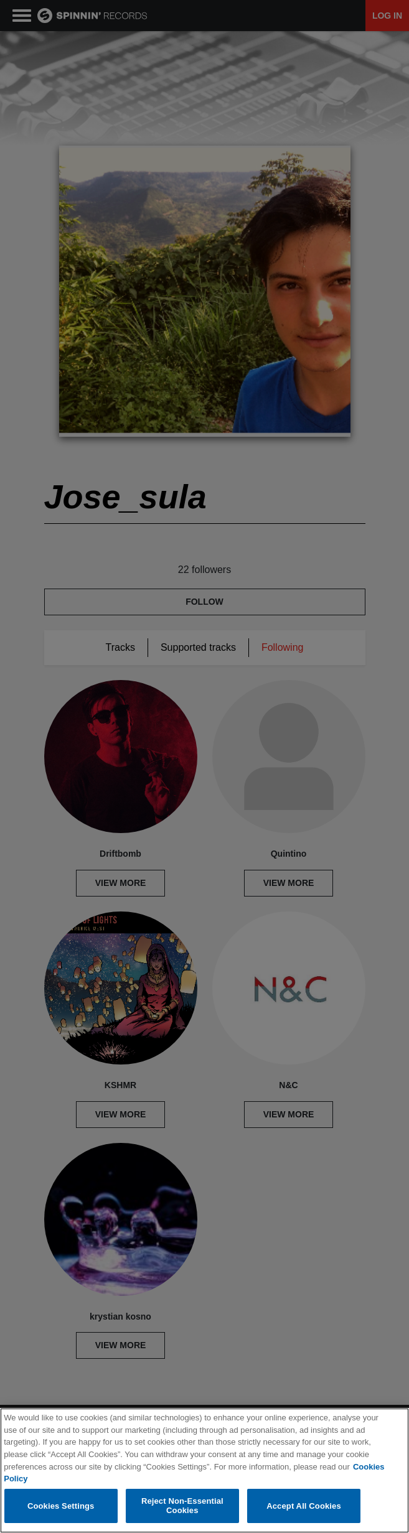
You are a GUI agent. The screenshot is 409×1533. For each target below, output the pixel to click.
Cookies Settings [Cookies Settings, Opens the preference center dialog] (61, 1506)
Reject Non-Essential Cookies (182, 1506)
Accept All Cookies (303, 1506)
